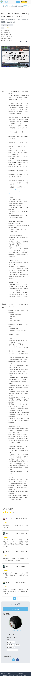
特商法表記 (20, 673)
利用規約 (3, 673)
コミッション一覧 (9, 5)
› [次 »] (18, 598)
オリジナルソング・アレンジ (21, 5)
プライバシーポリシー (11, 673)
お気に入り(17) (23, 41)
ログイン (18, 1)
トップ (2, 5)
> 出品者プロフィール (15, 631)
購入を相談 (15, 609)
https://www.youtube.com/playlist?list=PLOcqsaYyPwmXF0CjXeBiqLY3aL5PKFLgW (19, 191)
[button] (3, 56)
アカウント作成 (24, 1)
